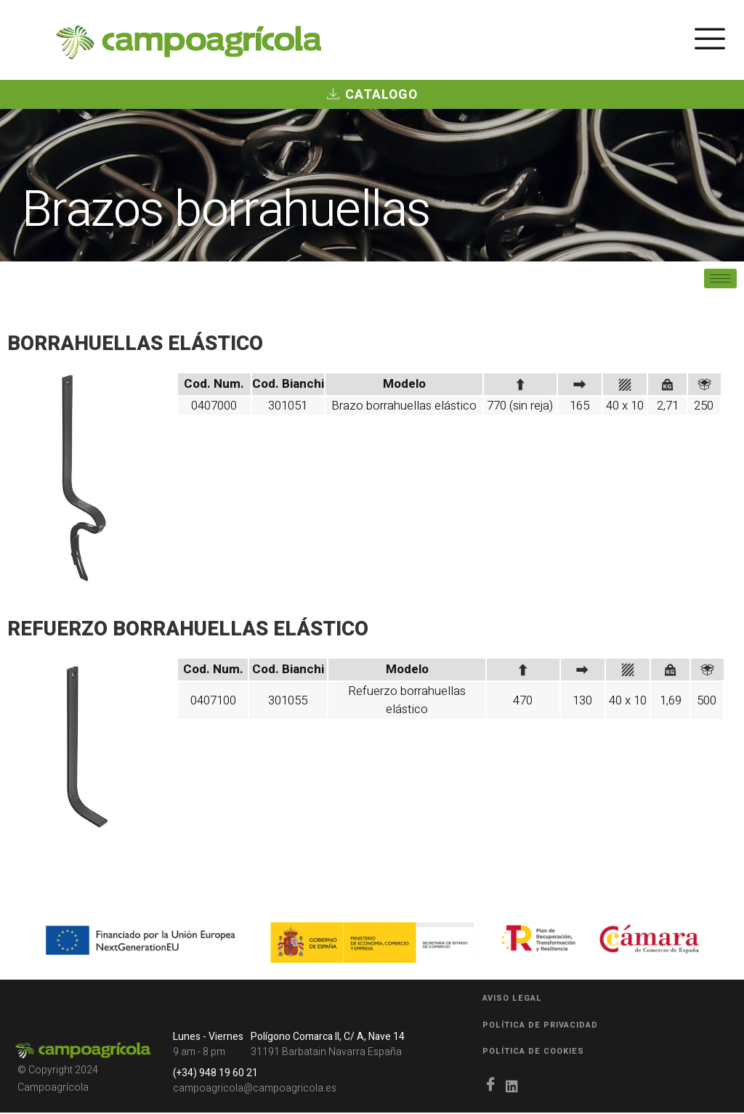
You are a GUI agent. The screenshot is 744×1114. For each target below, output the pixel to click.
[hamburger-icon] (710, 42)
